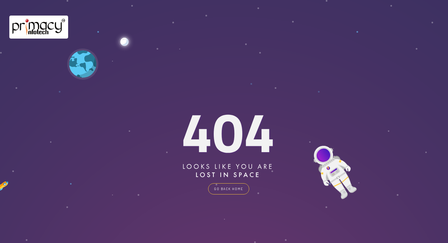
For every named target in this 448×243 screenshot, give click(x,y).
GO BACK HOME (228, 189)
